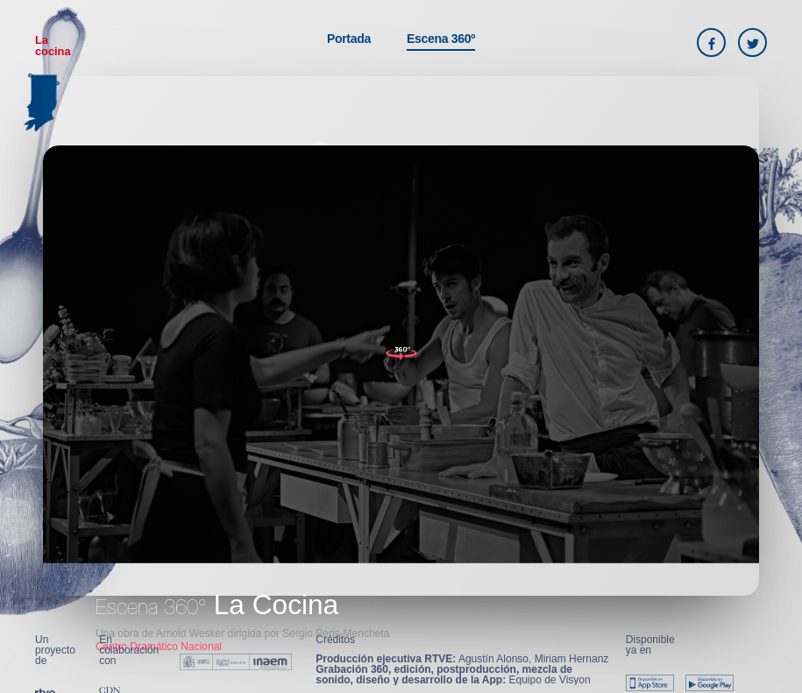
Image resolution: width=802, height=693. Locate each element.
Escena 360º (441, 39)
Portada (349, 39)
